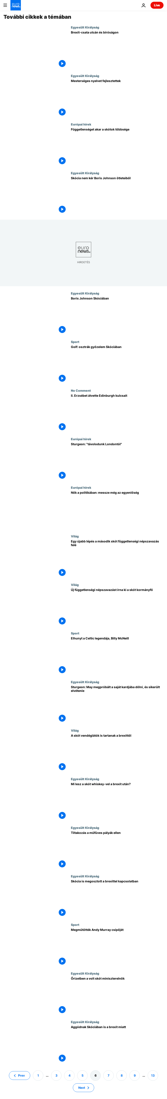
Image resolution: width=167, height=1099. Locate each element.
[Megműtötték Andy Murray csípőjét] (117, 947)
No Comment (81, 390)
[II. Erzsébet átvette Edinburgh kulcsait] (117, 413)
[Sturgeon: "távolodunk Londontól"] (117, 461)
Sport (75, 341)
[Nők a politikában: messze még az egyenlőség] (117, 510)
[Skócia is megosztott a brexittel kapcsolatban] (117, 899)
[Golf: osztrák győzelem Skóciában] (117, 364)
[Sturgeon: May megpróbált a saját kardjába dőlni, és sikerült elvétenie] (117, 704)
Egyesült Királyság (85, 27)
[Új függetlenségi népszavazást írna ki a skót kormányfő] (117, 607)
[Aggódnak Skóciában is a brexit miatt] (117, 1044)
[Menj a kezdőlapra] (15, 5)
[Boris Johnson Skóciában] (117, 316)
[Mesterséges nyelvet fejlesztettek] (117, 98)
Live (157, 5)
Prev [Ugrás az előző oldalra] (21, 1075)
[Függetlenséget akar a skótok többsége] (117, 147)
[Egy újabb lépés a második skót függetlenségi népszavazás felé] (117, 559)
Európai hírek (81, 124)
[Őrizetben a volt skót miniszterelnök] (117, 996)
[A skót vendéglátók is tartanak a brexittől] (117, 753)
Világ (75, 536)
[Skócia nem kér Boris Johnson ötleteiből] (117, 195)
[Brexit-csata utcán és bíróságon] (117, 50)
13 (153, 1075)
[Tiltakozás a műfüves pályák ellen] (117, 850)
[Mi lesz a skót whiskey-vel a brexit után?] (117, 801)
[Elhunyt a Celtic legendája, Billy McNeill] (117, 656)
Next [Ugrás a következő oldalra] (81, 1087)
